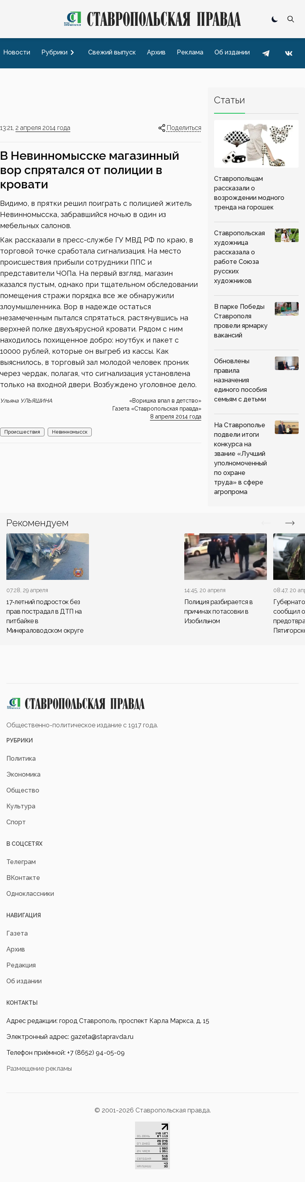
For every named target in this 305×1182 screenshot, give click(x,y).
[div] (47, 584)
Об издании (24, 981)
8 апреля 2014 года (175, 416)
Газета (17, 933)
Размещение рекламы (39, 1068)
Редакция (21, 965)
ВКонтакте (23, 878)
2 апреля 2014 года (42, 128)
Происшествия (22, 432)
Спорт (16, 822)
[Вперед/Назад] (266, 523)
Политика (21, 758)
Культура (20, 806)
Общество (22, 790)
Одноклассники (30, 893)
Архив (15, 949)
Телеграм (21, 862)
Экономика (23, 774)
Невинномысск (69, 432)
